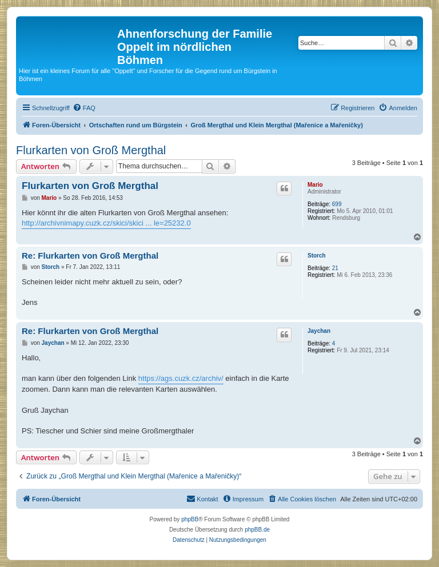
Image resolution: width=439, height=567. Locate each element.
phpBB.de (257, 529)
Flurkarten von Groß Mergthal (91, 150)
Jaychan (319, 331)
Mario (315, 185)
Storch (317, 255)
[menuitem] (84, 108)
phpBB (189, 519)
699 (337, 204)
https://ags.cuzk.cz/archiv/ (181, 378)
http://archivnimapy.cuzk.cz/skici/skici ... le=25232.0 (106, 223)
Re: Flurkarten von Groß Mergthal (90, 255)
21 (335, 268)
